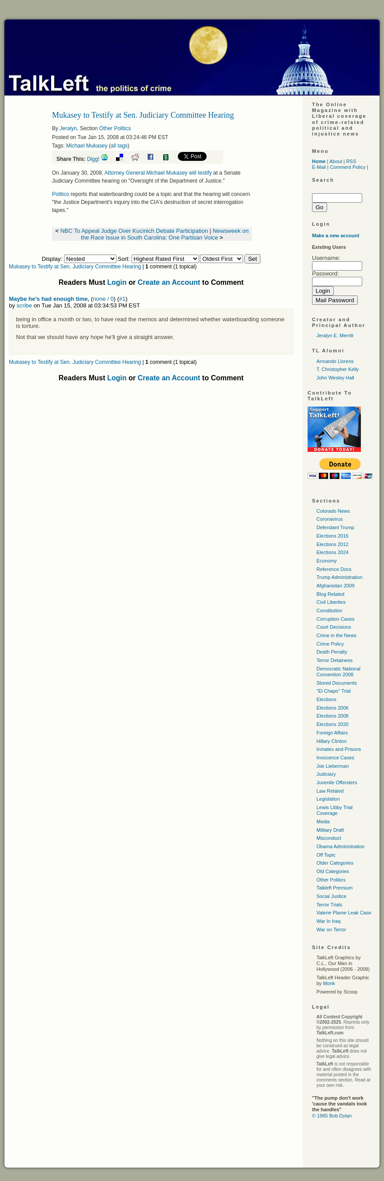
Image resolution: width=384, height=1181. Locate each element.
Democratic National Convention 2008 (338, 671)
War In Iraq (328, 921)
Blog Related (330, 594)
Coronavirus (329, 519)
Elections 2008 (332, 715)
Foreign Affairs (332, 732)
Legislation (328, 799)
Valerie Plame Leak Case (343, 912)
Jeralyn (68, 128)
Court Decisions (333, 627)
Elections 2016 (332, 536)
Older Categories (334, 863)
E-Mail (319, 167)
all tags (119, 146)
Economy (326, 560)
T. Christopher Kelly (337, 369)
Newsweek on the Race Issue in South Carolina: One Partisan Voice (164, 234)
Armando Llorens (335, 361)
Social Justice (331, 896)
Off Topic (326, 855)
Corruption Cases (335, 619)
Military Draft (330, 830)
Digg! (93, 159)
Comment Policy (347, 167)
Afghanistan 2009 (335, 585)
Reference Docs (334, 569)
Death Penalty (331, 651)
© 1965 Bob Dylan (332, 1115)
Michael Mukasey (87, 146)
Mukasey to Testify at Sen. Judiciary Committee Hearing (75, 266)
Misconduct (328, 838)
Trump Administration (339, 577)
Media (323, 821)
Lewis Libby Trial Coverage (334, 810)
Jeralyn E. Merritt (334, 335)
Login (117, 282)
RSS (351, 161)
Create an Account (169, 282)
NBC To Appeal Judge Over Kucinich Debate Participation (134, 230)
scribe (24, 305)
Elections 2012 (332, 544)
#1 (122, 298)
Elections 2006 (332, 707)
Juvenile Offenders (336, 782)
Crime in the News (336, 635)
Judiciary (326, 774)
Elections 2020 (332, 724)
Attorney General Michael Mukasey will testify (158, 173)
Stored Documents (336, 683)
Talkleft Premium (334, 887)
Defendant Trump (335, 527)
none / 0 (103, 298)
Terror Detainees (334, 660)
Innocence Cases (335, 757)
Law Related (330, 791)
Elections (326, 699)
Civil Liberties (330, 602)
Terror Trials (329, 904)
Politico (60, 194)
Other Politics (115, 128)
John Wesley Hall (335, 377)
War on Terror (331, 929)
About (335, 161)
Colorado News (333, 511)
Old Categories (332, 871)
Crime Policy (330, 643)
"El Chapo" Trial (333, 691)
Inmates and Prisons (338, 749)
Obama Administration (340, 846)
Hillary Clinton (331, 741)
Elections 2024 (332, 552)
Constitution (329, 610)
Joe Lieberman (332, 766)
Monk (329, 983)
